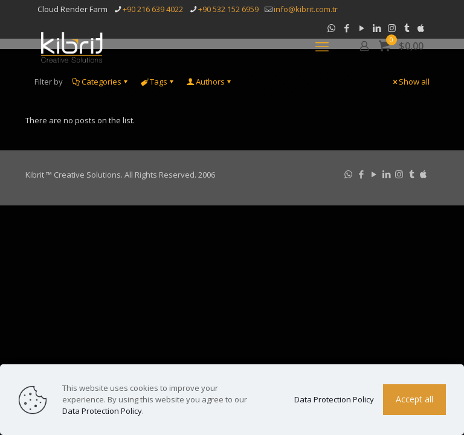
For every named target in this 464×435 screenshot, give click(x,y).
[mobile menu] (322, 46)
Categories (100, 81)
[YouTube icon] (373, 174)
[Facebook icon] (361, 174)
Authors (209, 81)
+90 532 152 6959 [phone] (228, 9)
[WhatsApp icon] (348, 174)
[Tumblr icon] (411, 174)
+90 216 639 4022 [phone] (153, 9)
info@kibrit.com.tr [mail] (306, 9)
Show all (410, 81)
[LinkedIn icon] (386, 174)
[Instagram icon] (399, 174)
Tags (157, 81)
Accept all (414, 399)
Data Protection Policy (102, 410)
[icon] (423, 174)
